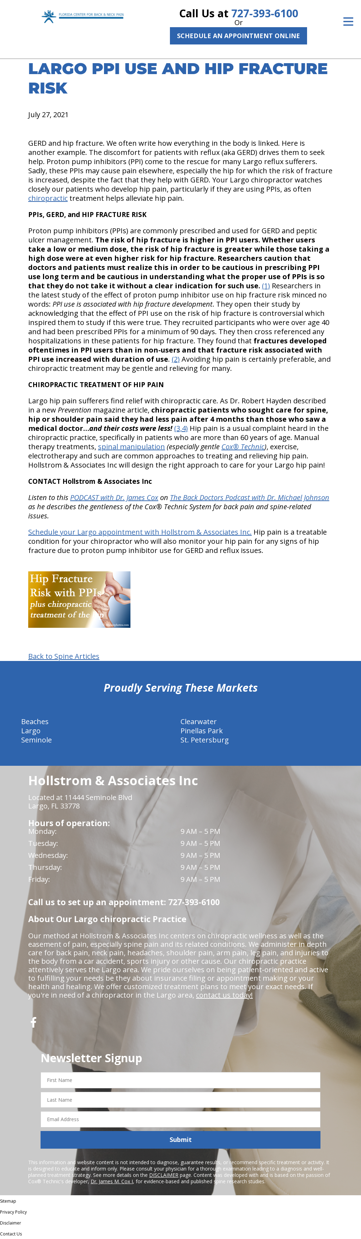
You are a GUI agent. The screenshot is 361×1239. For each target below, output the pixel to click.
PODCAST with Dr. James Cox (114, 497)
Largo (31, 730)
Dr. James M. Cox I (112, 1181)
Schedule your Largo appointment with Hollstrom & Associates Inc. (140, 532)
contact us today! (224, 995)
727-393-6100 (264, 13)
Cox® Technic (242, 446)
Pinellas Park (201, 730)
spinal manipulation (131, 446)
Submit (181, 1139)
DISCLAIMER (163, 1175)
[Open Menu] (348, 21)
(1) (266, 285)
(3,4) (181, 428)
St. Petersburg (204, 740)
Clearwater (198, 721)
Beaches (35, 721)
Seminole (36, 740)
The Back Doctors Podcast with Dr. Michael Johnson (249, 497)
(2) (176, 359)
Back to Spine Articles (63, 656)
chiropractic (48, 198)
